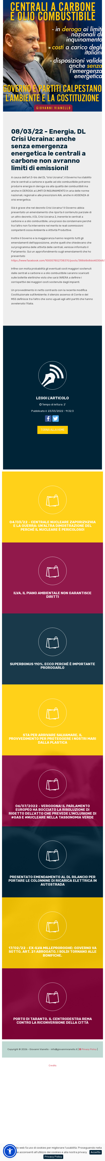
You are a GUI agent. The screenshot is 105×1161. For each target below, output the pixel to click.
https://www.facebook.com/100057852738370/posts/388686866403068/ (58, 260)
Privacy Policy (88, 1049)
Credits (52, 1065)
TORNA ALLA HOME (53, 430)
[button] (10, 1151)
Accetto (96, 1152)
